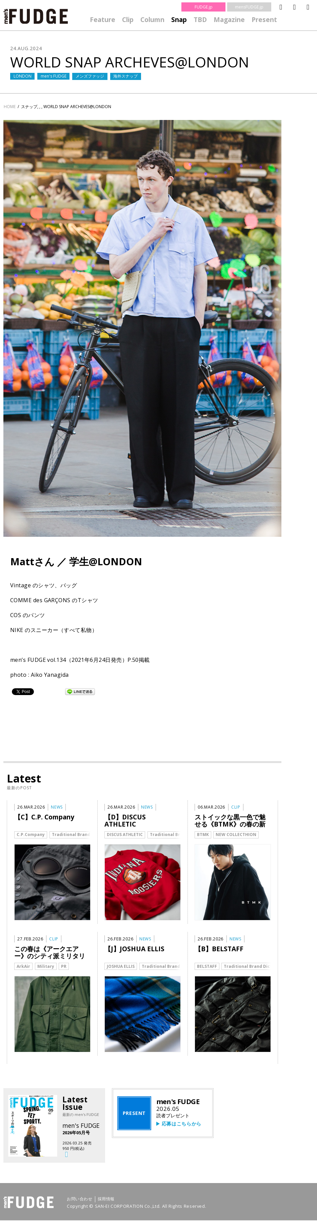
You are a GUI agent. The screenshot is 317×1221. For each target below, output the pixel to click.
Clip (128, 19)
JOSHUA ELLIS (121, 967)
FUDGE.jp (204, 7)
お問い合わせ (80, 1199)
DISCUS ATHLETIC (125, 834)
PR (63, 967)
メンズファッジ (90, 76)
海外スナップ (125, 76)
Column (152, 19)
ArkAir (23, 967)
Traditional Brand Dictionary (83, 834)
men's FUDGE (53, 76)
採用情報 (106, 1199)
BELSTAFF (207, 967)
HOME (10, 106)
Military (45, 967)
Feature (102, 19)
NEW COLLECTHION (236, 834)
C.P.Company (31, 834)
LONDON (23, 76)
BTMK (203, 834)
